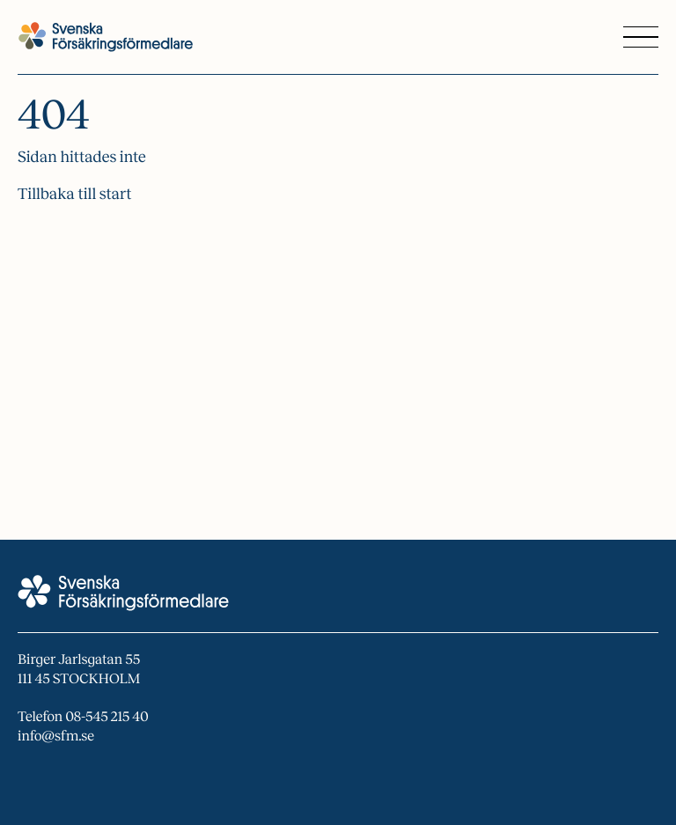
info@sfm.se (56, 736)
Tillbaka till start (75, 194)
